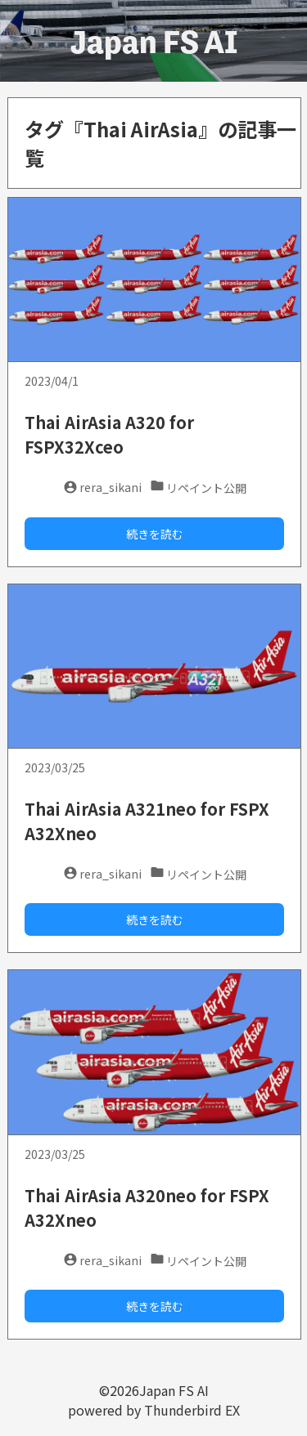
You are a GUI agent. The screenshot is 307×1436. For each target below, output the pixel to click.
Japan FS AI (153, 41)
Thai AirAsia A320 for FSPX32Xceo (109, 434)
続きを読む (154, 534)
